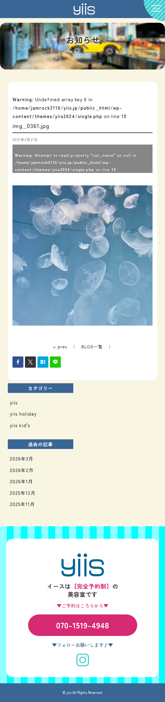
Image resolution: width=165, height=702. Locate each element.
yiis (14, 402)
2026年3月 (21, 458)
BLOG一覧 (92, 346)
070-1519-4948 (82, 625)
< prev (60, 346)
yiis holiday (23, 413)
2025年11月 (22, 504)
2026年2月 (22, 470)
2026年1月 (21, 481)
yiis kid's (20, 425)
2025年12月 (23, 492)
